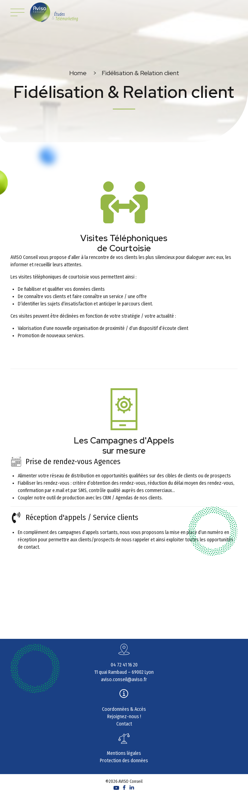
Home (78, 73)
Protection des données (124, 761)
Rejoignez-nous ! (124, 717)
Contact (124, 724)
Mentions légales (124, 753)
